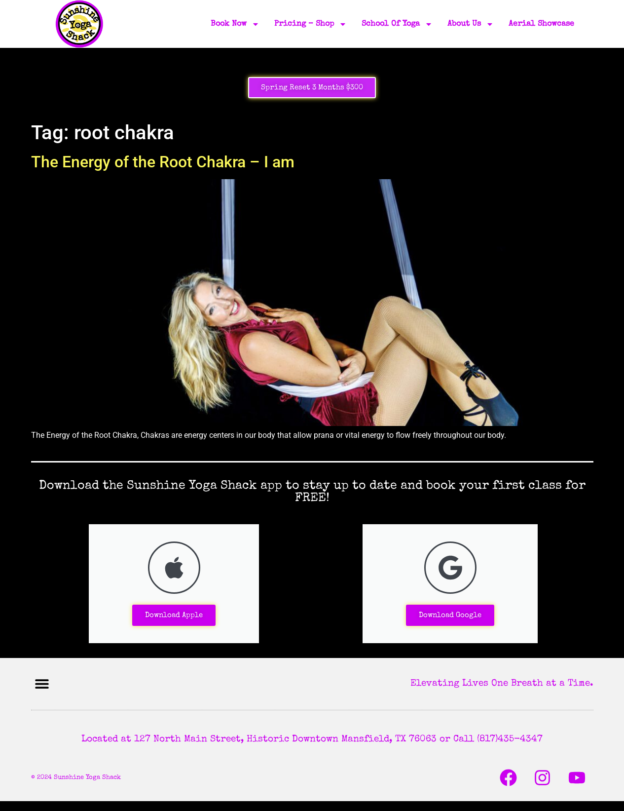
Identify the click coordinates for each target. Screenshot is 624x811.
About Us (470, 24)
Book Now (235, 24)
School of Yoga (397, 24)
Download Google (450, 615)
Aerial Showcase (541, 24)
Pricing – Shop (310, 24)
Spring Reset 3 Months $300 (312, 87)
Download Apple (174, 615)
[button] (42, 684)
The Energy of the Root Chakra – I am (162, 162)
